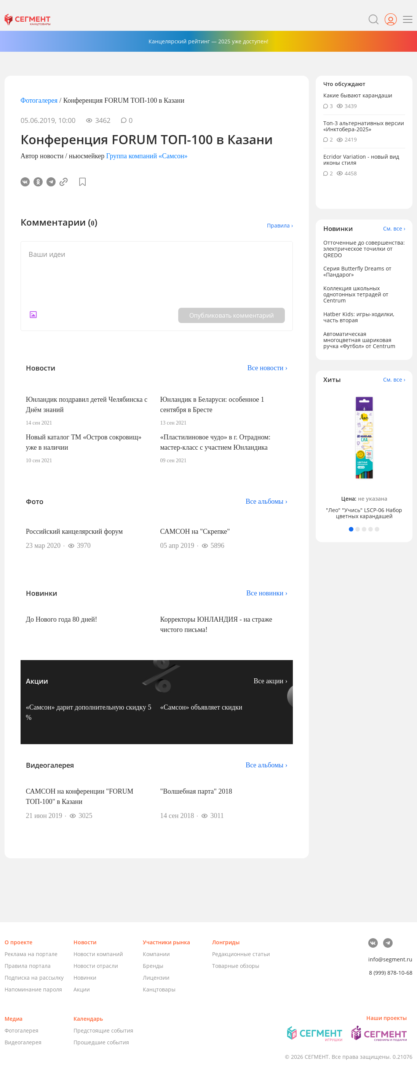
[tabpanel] (364, 455)
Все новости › (268, 368)
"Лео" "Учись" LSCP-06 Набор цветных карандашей (364, 513)
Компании (156, 954)
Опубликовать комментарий (231, 315)
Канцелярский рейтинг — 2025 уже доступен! (208, 41)
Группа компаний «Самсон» (147, 156)
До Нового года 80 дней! (61, 619)
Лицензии (156, 977)
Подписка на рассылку (34, 977)
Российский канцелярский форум (74, 531)
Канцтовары (159, 989)
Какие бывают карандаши (357, 95)
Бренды (153, 965)
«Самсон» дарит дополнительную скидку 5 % (89, 712)
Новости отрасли (95, 965)
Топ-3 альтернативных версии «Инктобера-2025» (363, 126)
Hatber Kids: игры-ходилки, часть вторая (358, 317)
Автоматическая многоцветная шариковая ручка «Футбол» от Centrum (359, 340)
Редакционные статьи (241, 954)
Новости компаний (98, 954)
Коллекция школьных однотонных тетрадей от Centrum (355, 294)
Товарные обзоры (235, 965)
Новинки (84, 977)
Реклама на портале (31, 954)
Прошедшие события (101, 1042)
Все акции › (271, 681)
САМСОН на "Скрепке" (195, 531)
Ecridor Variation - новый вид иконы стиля (361, 159)
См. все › (394, 229)
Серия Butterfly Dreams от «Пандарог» (357, 271)
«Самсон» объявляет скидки (201, 707)
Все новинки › (267, 593)
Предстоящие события (103, 1030)
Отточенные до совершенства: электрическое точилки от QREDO (364, 248)
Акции (81, 989)
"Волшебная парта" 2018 (196, 791)
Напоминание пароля (33, 989)
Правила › (280, 225)
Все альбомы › (267, 501)
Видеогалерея (23, 1042)
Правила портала (28, 965)
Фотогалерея (39, 100)
